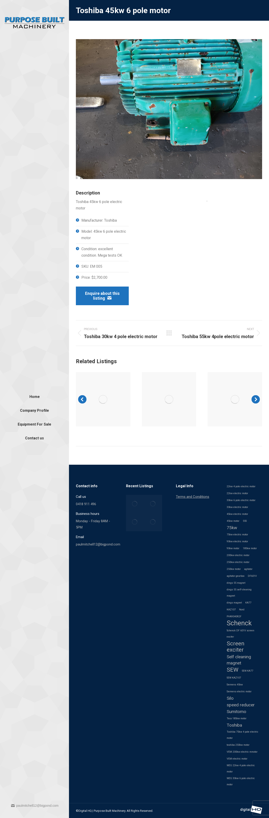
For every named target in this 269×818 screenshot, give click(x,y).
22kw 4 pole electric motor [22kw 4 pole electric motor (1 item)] (241, 486)
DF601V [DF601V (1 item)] (252, 575)
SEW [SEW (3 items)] (232, 670)
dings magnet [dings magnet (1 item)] (234, 602)
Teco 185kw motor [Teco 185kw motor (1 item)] (236, 718)
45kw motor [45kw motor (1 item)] (233, 520)
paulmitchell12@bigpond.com (35, 805)
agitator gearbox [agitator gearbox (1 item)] (235, 575)
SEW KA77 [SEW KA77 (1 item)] (247, 670)
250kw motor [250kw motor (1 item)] (234, 569)
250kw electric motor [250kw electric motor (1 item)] (238, 562)
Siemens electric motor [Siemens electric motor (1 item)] (239, 691)
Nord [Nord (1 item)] (241, 609)
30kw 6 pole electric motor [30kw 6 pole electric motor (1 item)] (241, 500)
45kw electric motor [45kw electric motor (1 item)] (237, 514)
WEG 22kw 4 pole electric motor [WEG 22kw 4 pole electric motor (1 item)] (241, 768)
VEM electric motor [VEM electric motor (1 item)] (237, 758)
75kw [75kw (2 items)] (232, 527)
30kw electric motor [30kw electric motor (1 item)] (237, 507)
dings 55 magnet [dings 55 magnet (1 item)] (236, 582)
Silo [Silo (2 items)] (230, 698)
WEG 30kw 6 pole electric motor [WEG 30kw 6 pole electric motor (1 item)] (241, 781)
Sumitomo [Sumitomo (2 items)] (236, 711)
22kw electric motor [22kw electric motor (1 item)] (237, 493)
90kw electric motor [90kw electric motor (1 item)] (237, 541)
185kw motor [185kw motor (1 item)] (250, 548)
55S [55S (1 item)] (245, 520)
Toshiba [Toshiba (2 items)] (234, 725)
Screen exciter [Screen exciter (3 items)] (235, 646)
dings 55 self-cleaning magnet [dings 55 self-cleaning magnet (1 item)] (239, 592)
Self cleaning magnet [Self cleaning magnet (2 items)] (239, 660)
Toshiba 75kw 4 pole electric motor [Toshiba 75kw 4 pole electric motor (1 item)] (242, 735)
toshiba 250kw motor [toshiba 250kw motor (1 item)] (238, 744)
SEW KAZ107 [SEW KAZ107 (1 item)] (234, 677)
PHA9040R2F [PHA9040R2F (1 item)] (234, 616)
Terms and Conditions (192, 497)
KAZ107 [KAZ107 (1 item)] (231, 609)
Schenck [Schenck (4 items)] (239, 623)
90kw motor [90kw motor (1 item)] (233, 548)
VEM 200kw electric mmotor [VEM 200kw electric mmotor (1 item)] (242, 751)
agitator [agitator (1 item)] (248, 569)
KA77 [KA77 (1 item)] (248, 602)
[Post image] (103, 399)
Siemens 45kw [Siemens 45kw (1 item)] (235, 684)
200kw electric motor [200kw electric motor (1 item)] (238, 555)
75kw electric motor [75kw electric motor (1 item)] (237, 534)
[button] (82, 399)
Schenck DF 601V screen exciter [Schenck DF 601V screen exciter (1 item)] (240, 633)
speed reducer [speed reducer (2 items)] (241, 705)
